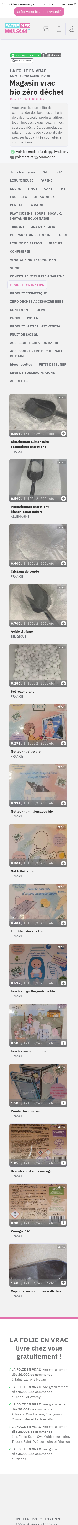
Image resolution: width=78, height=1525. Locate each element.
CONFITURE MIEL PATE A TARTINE (37, 276)
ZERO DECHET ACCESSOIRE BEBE (37, 301)
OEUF (63, 235)
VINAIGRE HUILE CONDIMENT (34, 260)
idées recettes (21, 364)
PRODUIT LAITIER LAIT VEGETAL (36, 326)
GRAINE (37, 205)
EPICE (32, 188)
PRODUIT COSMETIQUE (28, 293)
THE (62, 188)
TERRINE (17, 227)
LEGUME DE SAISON (26, 243)
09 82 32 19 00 (22, 60)
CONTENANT (20, 310)
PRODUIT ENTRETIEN (27, 285)
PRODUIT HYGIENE (25, 318)
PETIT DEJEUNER (53, 364)
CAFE (48, 188)
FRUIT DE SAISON (24, 334)
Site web (54, 55)
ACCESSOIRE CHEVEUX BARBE (34, 343)
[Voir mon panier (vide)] (59, 29)
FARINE (46, 180)
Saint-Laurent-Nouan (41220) (30, 76)
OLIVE (41, 310)
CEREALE (17, 205)
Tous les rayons (23, 172)
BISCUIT (55, 243)
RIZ (59, 172)
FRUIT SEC (18, 197)
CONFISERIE (20, 251)
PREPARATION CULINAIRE (31, 235)
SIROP (15, 268)
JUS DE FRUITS (43, 227)
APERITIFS (19, 381)
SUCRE (15, 188)
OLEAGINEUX (44, 197)
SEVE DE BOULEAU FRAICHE (32, 372)
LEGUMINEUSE (22, 180)
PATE (46, 172)
